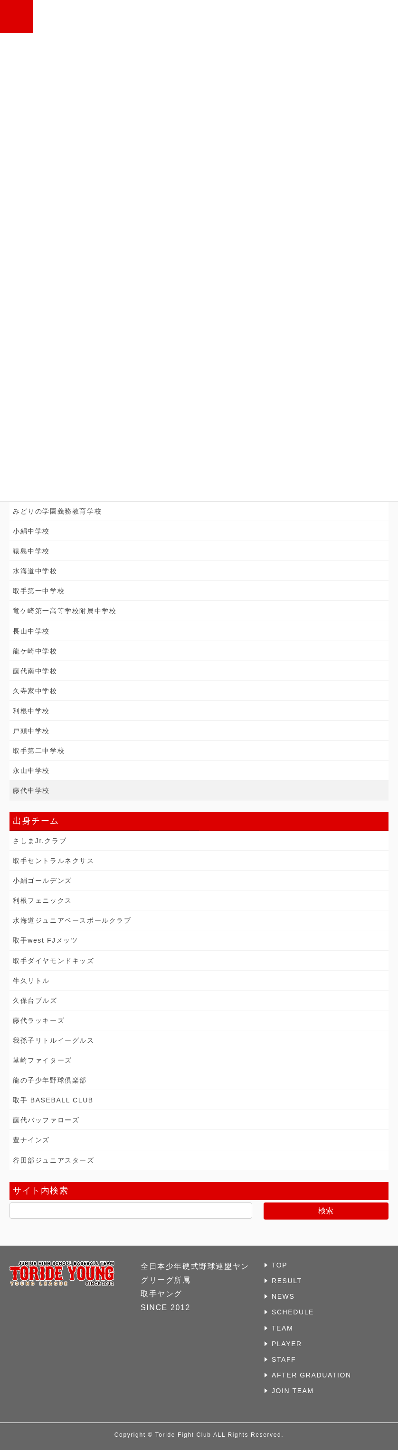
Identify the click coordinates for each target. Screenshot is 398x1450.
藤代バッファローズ (46, 1120)
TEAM (282, 1328)
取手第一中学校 (39, 591)
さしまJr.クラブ (39, 840)
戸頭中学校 (31, 730)
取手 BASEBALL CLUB (53, 1100)
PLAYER (287, 1344)
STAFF (284, 1359)
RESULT (287, 1281)
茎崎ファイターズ (42, 1060)
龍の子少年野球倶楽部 (50, 1080)
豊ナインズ (31, 1140)
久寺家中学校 (35, 691)
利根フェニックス (42, 900)
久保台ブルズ (35, 1000)
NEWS (283, 1296)
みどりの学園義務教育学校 (57, 511)
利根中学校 (31, 711)
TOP (279, 1265)
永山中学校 (31, 770)
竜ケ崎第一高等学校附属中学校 (64, 611)
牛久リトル (31, 980)
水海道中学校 (35, 571)
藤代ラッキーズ (39, 1020)
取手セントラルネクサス (54, 860)
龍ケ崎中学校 (35, 651)
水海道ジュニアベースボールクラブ (72, 920)
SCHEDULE (293, 1312)
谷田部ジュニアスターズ (54, 1160)
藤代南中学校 (35, 671)
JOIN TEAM (293, 1391)
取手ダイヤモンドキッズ (54, 960)
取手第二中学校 (39, 750)
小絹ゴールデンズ (42, 880)
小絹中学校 (31, 531)
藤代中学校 (31, 790)
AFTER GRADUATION (311, 1375)
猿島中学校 (31, 551)
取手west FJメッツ (45, 940)
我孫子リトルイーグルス (54, 1040)
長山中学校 (31, 631)
